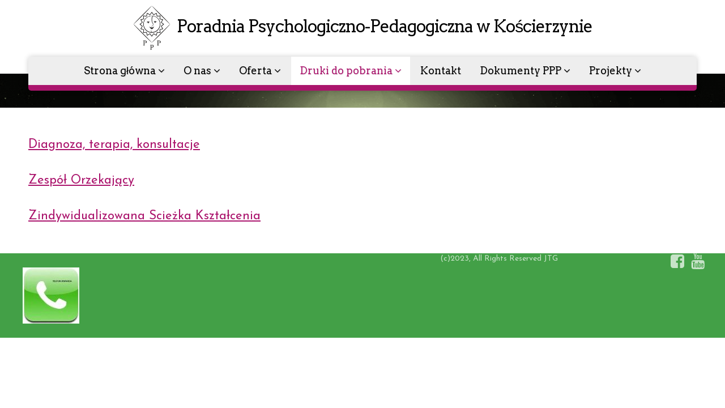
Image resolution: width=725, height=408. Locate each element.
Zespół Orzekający (81, 180)
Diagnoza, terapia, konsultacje (114, 144)
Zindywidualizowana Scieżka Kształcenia (144, 216)
